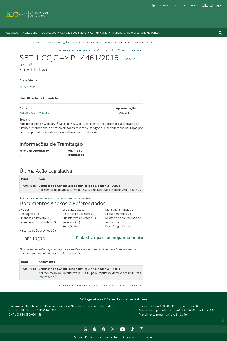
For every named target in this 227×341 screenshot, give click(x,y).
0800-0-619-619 (170, 306)
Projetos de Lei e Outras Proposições (96, 42)
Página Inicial (40, 42)
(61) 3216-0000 (185, 310)
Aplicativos (130, 337)
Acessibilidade (168, 5)
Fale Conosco (188, 5)
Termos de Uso (108, 337)
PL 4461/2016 (28, 87)
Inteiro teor (46, 277)
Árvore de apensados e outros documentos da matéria (55, 198)
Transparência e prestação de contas (135, 33)
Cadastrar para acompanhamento (75, 50)
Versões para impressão (129, 50)
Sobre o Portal (83, 337)
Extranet (147, 337)
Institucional (30, 33)
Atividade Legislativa (73, 33)
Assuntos (12, 33)
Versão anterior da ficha (105, 50)
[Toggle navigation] (220, 32)
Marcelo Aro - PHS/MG (34, 112)
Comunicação (99, 33)
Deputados (49, 33)
